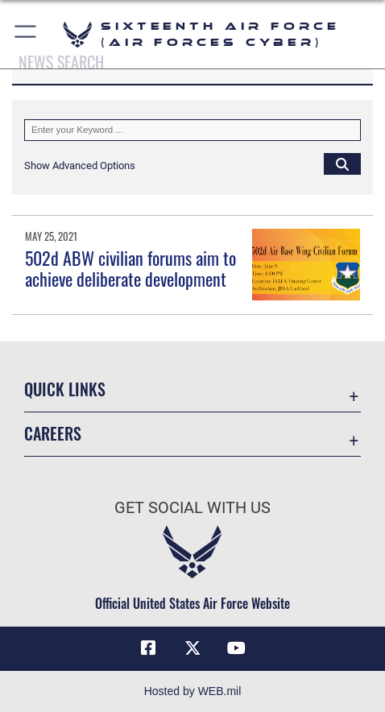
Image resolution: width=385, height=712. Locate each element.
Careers (52, 433)
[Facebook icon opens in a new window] (148, 648)
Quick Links (65, 389)
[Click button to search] (342, 163)
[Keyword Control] (192, 129)
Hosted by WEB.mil (193, 691)
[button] (26, 34)
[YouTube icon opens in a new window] (237, 648)
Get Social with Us (192, 508)
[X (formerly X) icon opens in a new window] (192, 648)
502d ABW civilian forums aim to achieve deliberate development (130, 268)
